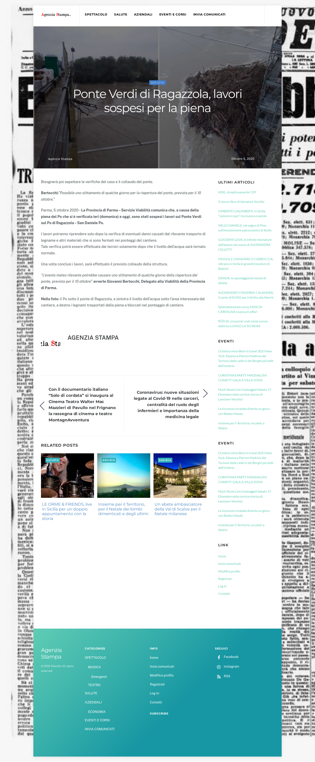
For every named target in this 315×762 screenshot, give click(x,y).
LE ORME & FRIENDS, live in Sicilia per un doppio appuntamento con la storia (67, 511)
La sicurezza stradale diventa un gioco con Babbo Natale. (244, 411)
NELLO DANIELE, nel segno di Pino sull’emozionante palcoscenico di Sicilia (244, 227)
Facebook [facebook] (226, 657)
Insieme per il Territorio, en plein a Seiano (241, 425)
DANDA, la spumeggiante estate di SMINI (242, 280)
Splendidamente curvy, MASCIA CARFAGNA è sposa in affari (240, 309)
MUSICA (94, 667)
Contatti (224, 593)
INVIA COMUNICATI (209, 14)
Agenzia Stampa (60, 159)
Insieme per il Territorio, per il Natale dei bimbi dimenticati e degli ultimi (123, 509)
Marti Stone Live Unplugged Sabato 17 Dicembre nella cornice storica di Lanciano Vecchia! (244, 394)
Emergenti (99, 677)
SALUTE (120, 14)
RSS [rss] (222, 676)
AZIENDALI (143, 14)
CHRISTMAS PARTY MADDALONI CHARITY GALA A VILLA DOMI (242, 377)
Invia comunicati (229, 563)
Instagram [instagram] (227, 666)
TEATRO (94, 685)
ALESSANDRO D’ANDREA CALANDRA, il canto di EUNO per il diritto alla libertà (246, 295)
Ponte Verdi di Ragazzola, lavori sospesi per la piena (157, 101)
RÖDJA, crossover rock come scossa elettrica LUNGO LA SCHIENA (243, 323)
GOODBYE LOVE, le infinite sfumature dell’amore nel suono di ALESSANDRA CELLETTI (245, 244)
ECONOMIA (97, 712)
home (222, 556)
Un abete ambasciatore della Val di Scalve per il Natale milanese (178, 509)
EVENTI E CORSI (172, 14)
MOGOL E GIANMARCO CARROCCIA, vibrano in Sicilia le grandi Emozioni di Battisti (245, 264)
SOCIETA (157, 82)
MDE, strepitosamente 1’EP (237, 192)
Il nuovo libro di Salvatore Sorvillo (241, 201)
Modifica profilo (229, 571)
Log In (222, 586)
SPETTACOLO (96, 14)
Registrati (225, 579)
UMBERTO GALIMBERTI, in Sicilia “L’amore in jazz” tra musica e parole (242, 213)
